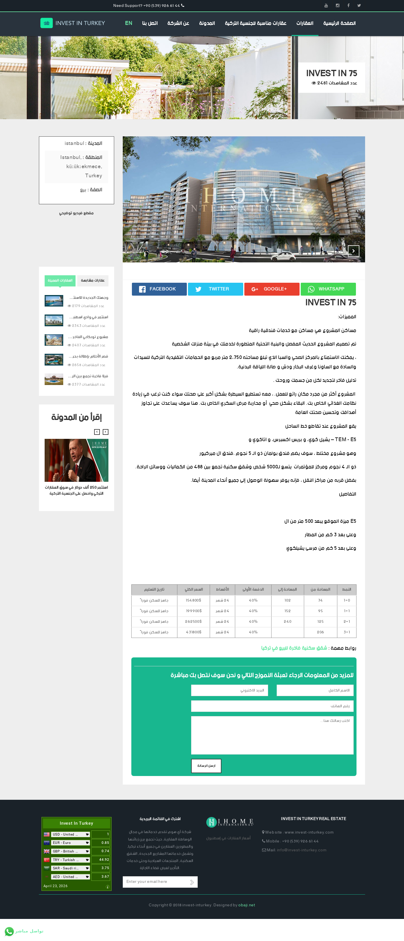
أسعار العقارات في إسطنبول (228, 860)
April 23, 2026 (55, 908)
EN (128, 23)
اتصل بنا (150, 23)
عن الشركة (178, 23)
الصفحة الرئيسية (339, 23)
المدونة (207, 23)
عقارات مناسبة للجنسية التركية (256, 23)
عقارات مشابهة (93, 280)
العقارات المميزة (60, 280)
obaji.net (246, 927)
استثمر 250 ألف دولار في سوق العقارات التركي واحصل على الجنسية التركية (76, 490)
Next (353, 251)
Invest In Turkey (76, 845)
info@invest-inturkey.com (302, 872)
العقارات (305, 23)
